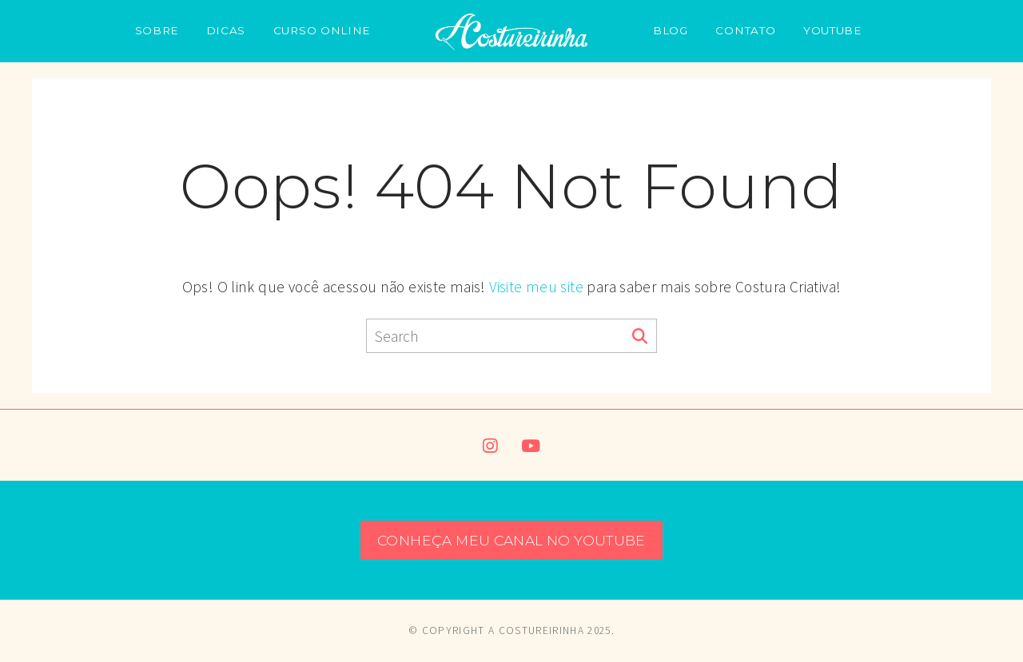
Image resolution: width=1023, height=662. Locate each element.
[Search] (639, 337)
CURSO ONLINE (321, 30)
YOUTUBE (832, 30)
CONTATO (745, 30)
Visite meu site (536, 286)
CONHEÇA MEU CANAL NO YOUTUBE (511, 540)
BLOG (670, 30)
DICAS (225, 30)
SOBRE (156, 30)
